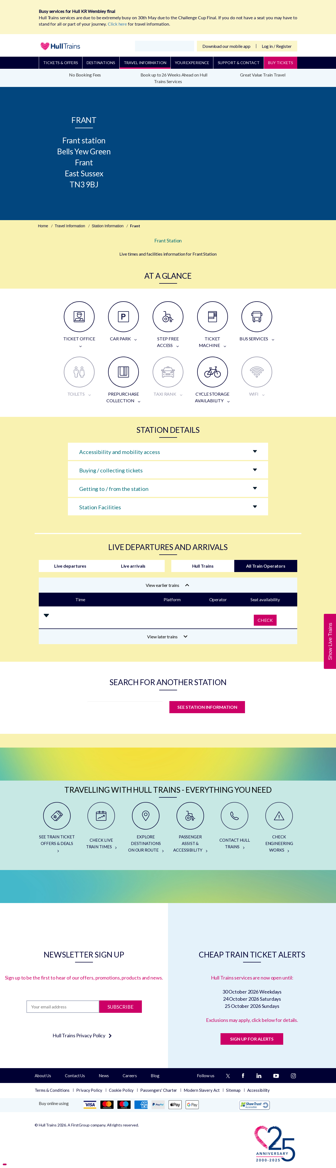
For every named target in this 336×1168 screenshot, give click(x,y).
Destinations (101, 62)
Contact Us (75, 1075)
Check (265, 620)
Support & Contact (239, 62)
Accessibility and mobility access (119, 452)
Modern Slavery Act (201, 1090)
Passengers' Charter (158, 1090)
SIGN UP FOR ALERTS (252, 1038)
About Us (43, 1075)
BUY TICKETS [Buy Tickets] (280, 62)
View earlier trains (167, 585)
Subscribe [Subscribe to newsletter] (121, 1006)
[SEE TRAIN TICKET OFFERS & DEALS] (57, 829)
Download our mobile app (226, 46)
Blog (155, 1075)
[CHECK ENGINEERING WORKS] (279, 829)
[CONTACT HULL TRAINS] (235, 829)
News (104, 1075)
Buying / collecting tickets (111, 470)
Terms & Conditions (52, 1090)
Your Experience (192, 62)
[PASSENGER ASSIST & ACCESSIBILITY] (190, 829)
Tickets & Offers (60, 62)
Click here (117, 23)
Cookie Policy (121, 1090)
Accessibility (258, 1090)
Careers (130, 1075)
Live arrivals (133, 565)
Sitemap (233, 1090)
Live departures (70, 565)
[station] (125, 708)
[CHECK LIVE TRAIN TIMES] (101, 829)
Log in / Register (277, 46)
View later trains (167, 636)
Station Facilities (100, 507)
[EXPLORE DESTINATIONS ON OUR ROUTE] (146, 829)
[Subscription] (62, 1006)
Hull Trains (203, 565)
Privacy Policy (89, 1090)
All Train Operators (265, 565)
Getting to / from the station (113, 488)
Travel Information (145, 62)
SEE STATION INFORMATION (207, 707)
